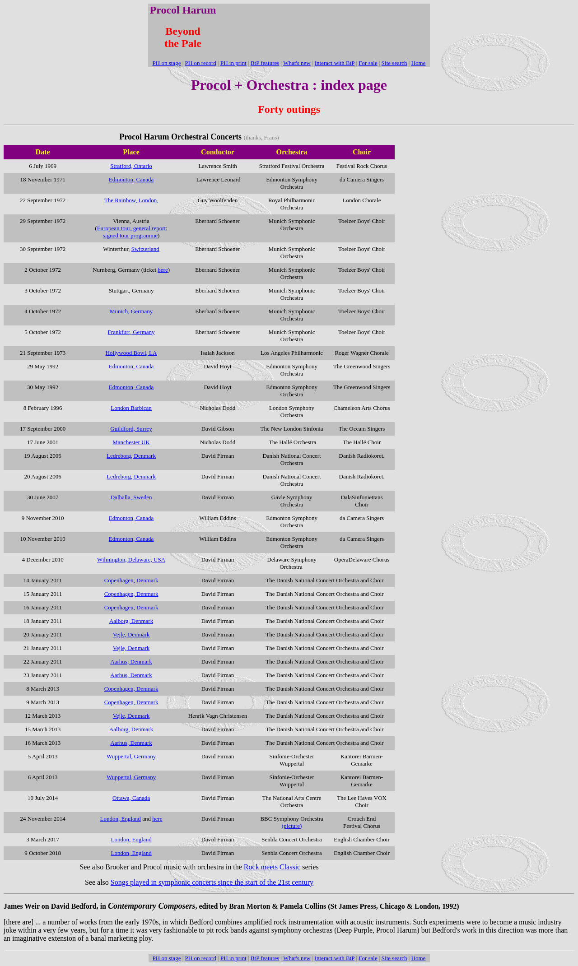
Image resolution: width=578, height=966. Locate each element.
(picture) (292, 825)
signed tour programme (130, 235)
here (163, 269)
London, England (120, 818)
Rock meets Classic (272, 867)
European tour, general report (131, 228)
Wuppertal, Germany (131, 756)
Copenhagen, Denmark (131, 688)
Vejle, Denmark (131, 715)
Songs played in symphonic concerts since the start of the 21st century (212, 882)
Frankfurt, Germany (131, 332)
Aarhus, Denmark (131, 661)
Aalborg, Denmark (131, 729)
